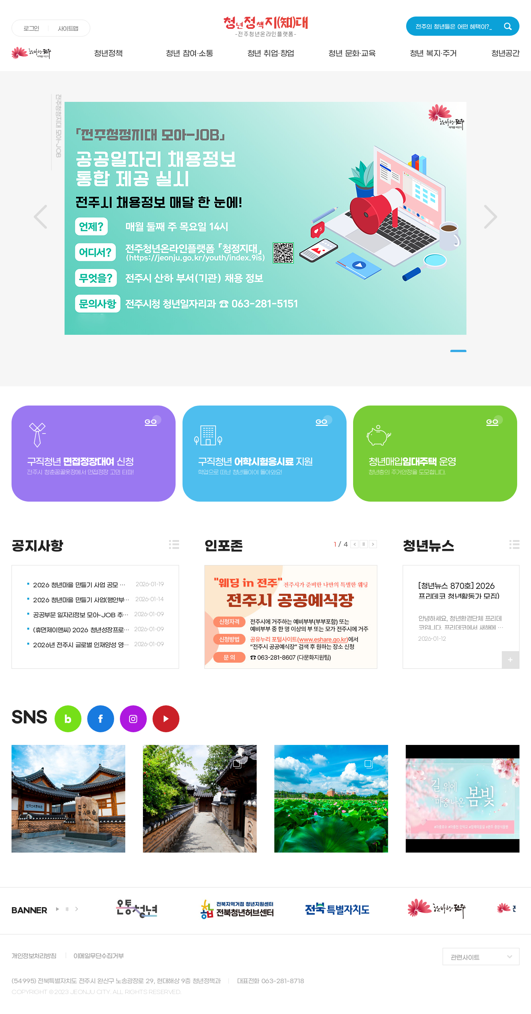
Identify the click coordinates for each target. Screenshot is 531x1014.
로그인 (31, 28)
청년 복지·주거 (433, 53)
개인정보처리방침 (34, 956)
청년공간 (505, 53)
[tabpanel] (265, 218)
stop (67, 909)
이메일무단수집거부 (98, 956)
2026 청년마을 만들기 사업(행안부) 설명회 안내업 (82, 600)
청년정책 (108, 53)
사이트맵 (68, 28)
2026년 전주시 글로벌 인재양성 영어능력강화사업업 (82, 645)
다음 (490, 217)
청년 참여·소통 (189, 53)
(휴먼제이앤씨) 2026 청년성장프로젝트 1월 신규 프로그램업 (82, 630)
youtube (166, 718)
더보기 (174, 544)
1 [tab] (458, 351)
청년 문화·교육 (351, 53)
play (57, 909)
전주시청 (39, 53)
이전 (40, 217)
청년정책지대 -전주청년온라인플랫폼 (265, 27)
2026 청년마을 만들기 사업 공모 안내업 (82, 585)
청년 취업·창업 (270, 53)
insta (133, 718)
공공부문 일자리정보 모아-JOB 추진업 (82, 615)
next (77, 909)
